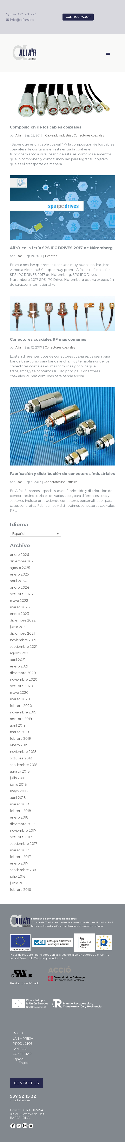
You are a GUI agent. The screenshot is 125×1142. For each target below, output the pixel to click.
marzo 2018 (19, 804)
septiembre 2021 (23, 647)
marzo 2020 (20, 699)
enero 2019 (19, 745)
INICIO (18, 1033)
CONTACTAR (22, 1054)
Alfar (18, 135)
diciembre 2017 (22, 824)
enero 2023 (19, 614)
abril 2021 (18, 660)
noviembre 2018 (23, 752)
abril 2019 (18, 725)
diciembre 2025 (22, 561)
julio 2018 (18, 778)
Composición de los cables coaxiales (45, 127)
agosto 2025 (20, 568)
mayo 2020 (19, 693)
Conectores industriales (60, 482)
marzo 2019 (19, 732)
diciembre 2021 (22, 633)
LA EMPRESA (23, 1038)
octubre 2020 (21, 686)
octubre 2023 (21, 594)
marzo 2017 (19, 850)
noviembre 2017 (23, 830)
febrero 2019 (20, 739)
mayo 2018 (19, 791)
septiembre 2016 (23, 870)
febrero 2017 (20, 857)
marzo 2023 (20, 607)
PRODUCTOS (23, 1044)
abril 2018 (18, 798)
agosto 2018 (20, 771)
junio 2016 (18, 883)
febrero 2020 (21, 706)
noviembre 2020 (23, 679)
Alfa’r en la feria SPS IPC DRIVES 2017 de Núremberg (61, 248)
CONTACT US (26, 1083)
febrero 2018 (20, 811)
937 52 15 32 (23, 1096)
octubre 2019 (21, 719)
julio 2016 (17, 876)
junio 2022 (18, 627)
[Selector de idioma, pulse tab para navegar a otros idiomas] (35, 534)
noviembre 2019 (23, 712)
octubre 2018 (21, 758)
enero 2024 (19, 587)
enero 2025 (19, 574)
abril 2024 (18, 581)
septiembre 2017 (23, 844)
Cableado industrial (58, 135)
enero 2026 (19, 555)
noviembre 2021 (23, 640)
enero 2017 (19, 863)
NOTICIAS (20, 1049)
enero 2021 (19, 666)
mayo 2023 (19, 601)
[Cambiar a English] (26, 1063)
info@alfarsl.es (20, 1100)
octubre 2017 (21, 837)
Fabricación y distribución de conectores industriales (62, 473)
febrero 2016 (20, 890)
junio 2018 (18, 785)
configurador (78, 17)
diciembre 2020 (23, 673)
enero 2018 (19, 817)
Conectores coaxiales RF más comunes (48, 339)
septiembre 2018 (24, 765)
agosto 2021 (19, 653)
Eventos (51, 256)
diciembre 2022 (23, 620)
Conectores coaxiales (89, 135)
